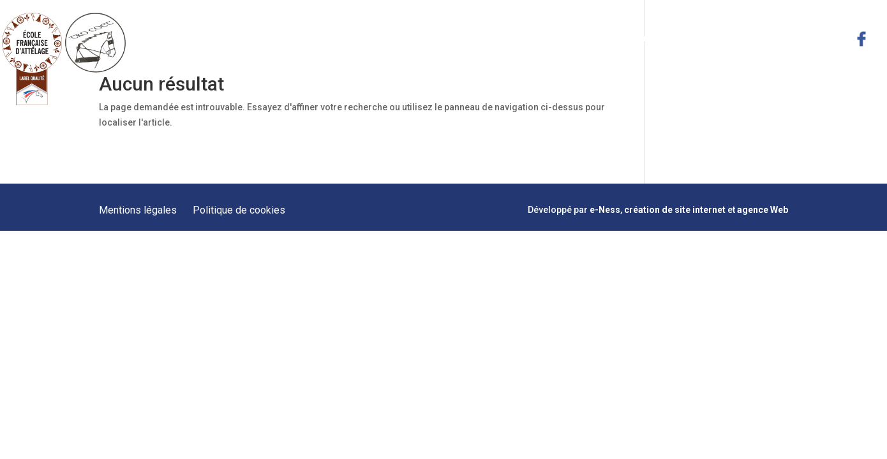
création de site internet (675, 210)
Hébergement (691, 38)
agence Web (762, 210)
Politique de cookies (239, 210)
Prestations (527, 38)
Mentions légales (138, 210)
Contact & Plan (814, 38)
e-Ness (605, 210)
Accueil (410, 38)
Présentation (463, 38)
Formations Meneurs (607, 38)
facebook (861, 39)
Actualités (751, 38)
